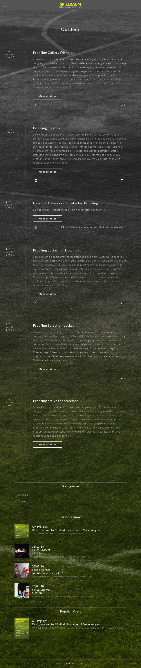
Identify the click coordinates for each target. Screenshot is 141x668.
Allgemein (22, 494)
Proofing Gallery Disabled (54, 53)
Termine (21, 501)
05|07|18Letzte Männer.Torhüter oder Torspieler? (47, 570)
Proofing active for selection (55, 401)
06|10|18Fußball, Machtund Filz (41, 550)
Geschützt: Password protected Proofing (65, 203)
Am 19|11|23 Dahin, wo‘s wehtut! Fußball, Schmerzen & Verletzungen (66, 528)
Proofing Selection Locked (54, 325)
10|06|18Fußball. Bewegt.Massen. (42, 589)
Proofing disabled (47, 128)
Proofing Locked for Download (57, 250)
